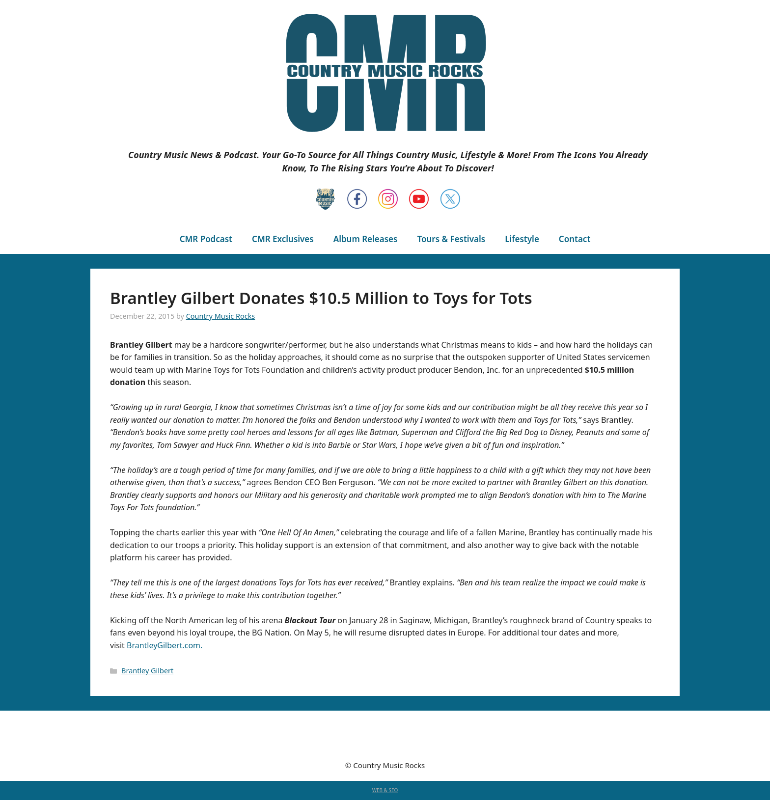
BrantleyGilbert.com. (164, 645)
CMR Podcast (206, 239)
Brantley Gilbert (147, 670)
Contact (574, 239)
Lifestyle (522, 239)
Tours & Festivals (451, 239)
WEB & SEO (385, 790)
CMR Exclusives (283, 239)
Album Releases (365, 239)
